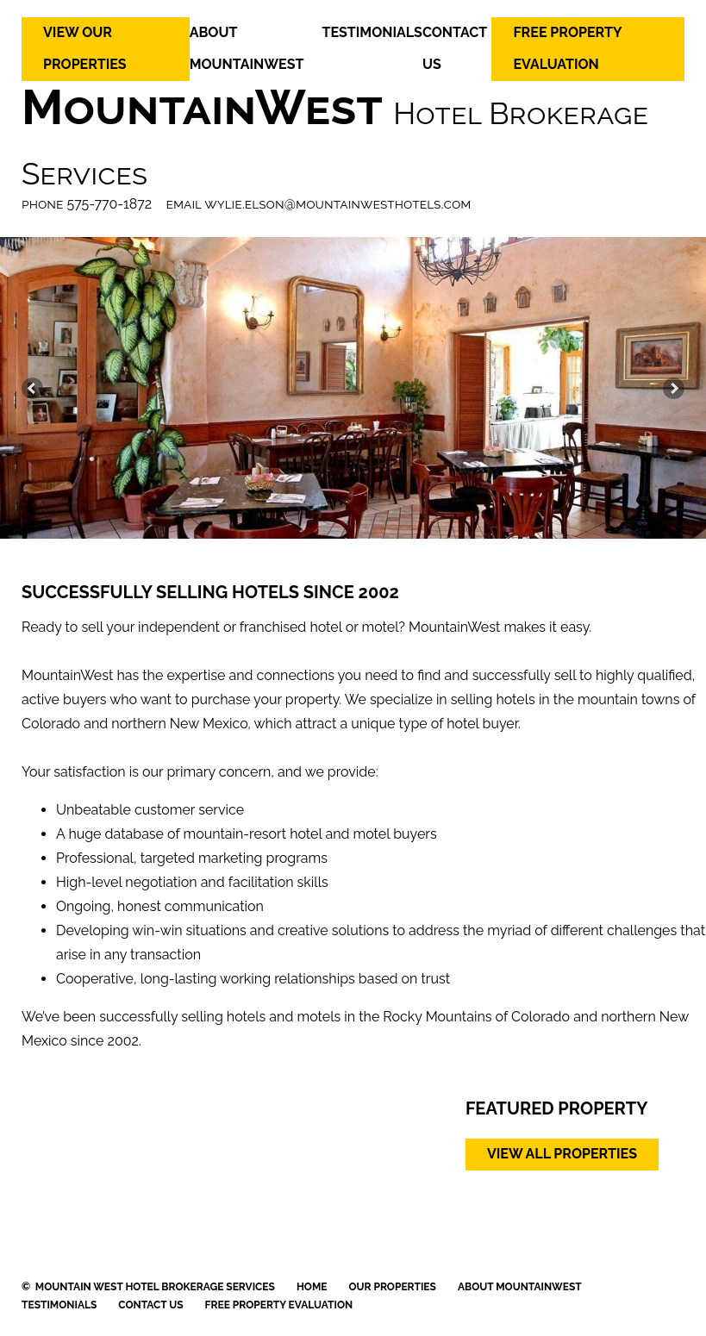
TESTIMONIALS (372, 32)
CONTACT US (150, 1305)
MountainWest (202, 106)
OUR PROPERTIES (392, 1287)
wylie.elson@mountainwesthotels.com (337, 204)
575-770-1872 (110, 204)
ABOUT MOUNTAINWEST (520, 1287)
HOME (312, 1287)
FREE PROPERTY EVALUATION (279, 1305)
